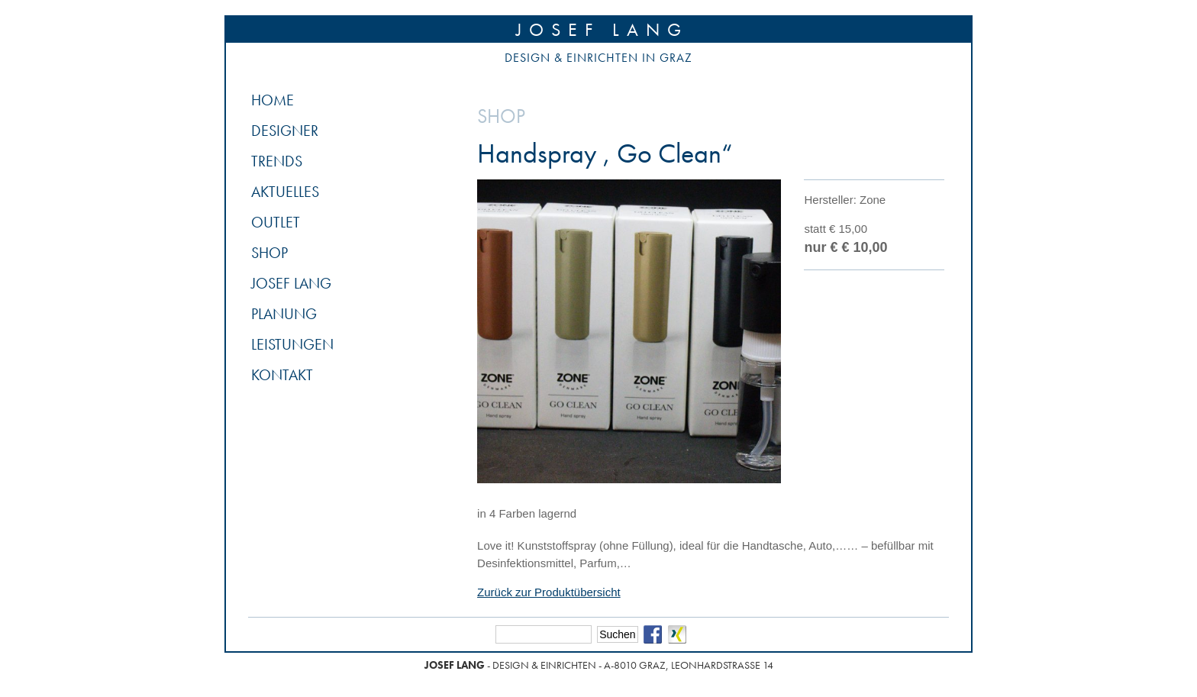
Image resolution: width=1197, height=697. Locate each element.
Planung (284, 314)
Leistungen (292, 344)
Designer (284, 130)
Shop (269, 253)
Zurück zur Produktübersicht (549, 592)
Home (272, 100)
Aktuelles (285, 192)
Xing (677, 634)
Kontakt (282, 375)
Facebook (653, 634)
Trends (276, 161)
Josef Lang (602, 29)
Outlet (275, 222)
